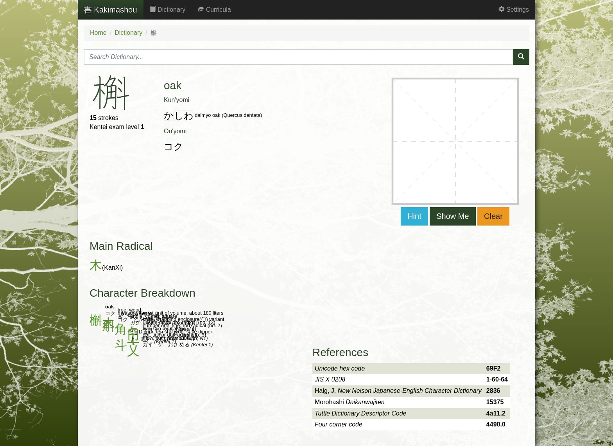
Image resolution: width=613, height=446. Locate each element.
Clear (493, 216)
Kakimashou (110, 9)
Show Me (452, 216)
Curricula (214, 9)
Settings (513, 9)
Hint (414, 216)
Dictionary (168, 9)
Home (98, 32)
